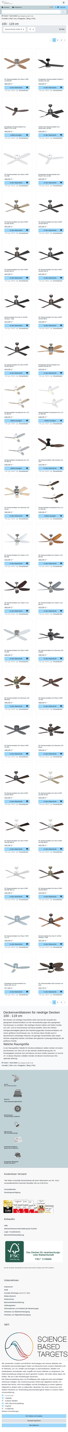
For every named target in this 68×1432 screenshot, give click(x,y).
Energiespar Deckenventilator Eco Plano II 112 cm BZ (15, 127)
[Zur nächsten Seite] (64, 40)
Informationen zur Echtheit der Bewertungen (21, 1308)
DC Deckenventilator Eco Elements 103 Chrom (16, 508)
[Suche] (63, 12)
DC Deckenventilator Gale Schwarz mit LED (50, 460)
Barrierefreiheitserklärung (14, 1235)
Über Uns (13, 18)
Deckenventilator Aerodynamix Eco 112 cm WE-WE (50, 413)
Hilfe (6, 1226)
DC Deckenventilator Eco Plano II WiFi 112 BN (16, 651)
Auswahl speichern (34, 1421)
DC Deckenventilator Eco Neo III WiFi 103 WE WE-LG (16, 889)
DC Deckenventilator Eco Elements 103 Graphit (50, 651)
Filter (62, 29)
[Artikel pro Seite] (31, 29)
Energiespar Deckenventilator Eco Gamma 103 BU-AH (49, 365)
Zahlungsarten (9, 1305)
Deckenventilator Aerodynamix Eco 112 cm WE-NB (50, 508)
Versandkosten (23, 90)
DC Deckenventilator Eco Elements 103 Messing (16, 698)
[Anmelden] (5, 7)
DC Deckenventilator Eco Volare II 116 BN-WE (16, 556)
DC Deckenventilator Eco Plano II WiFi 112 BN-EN (16, 80)
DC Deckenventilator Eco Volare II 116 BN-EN (50, 556)
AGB (6, 1290)
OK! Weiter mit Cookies (34, 1416)
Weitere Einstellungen (10, 1411)
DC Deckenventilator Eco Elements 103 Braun (50, 746)
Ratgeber (21, 18)
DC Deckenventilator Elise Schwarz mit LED (50, 984)
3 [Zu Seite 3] (61, 40)
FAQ (33, 18)
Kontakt (5, 18)
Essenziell (9, 1395)
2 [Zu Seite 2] (57, 40)
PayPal (8, 1406)
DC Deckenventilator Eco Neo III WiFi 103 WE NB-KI (50, 841)
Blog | (29, 18)
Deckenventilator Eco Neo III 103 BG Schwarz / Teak (15, 318)
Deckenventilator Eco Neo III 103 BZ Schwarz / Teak (49, 936)
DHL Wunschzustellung (14, 1403)
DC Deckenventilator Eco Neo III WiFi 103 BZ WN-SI (16, 365)
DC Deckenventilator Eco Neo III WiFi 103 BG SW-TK (50, 270)
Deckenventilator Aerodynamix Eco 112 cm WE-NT (16, 413)
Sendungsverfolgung (12, 1192)
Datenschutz (9, 1299)
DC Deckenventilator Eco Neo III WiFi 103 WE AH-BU (50, 794)
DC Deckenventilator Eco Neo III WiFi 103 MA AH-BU (16, 222)
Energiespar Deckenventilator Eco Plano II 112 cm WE (49, 175)
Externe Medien (11, 1401)
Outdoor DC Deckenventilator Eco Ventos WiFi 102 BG (49, 127)
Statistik (8, 1398)
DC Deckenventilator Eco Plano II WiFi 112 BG (16, 746)
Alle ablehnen (34, 1425)
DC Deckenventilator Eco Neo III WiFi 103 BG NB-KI (16, 794)
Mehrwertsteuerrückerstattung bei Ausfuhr (20, 1229)
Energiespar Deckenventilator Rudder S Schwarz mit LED (50, 80)
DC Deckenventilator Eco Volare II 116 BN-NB (16, 603)
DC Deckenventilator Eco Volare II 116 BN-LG (50, 603)
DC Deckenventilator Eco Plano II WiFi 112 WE (16, 175)
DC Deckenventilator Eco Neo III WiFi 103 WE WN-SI (16, 841)
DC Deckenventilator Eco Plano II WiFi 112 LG (16, 936)
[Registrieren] (17, 7)
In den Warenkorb (19, 88)
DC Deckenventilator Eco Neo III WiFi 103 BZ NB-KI (50, 318)
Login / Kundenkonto (12, 1232)
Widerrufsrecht (10, 1296)
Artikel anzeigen (19, 135)
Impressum (8, 1287)
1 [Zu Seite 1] (54, 40)
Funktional (9, 1409)
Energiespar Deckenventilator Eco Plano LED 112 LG (15, 984)
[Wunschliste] (51, 7)
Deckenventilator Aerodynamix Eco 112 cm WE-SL (16, 460)
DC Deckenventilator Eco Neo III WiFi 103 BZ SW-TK (16, 270)
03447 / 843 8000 (10, 16)
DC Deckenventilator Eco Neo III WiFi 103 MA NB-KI (50, 889)
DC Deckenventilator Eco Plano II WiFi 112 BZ (50, 698)
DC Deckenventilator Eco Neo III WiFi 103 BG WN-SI (50, 222)
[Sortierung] (14, 29)
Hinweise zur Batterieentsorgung (17, 1312)
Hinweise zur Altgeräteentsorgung (17, 1315)
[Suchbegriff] (31, 12)
